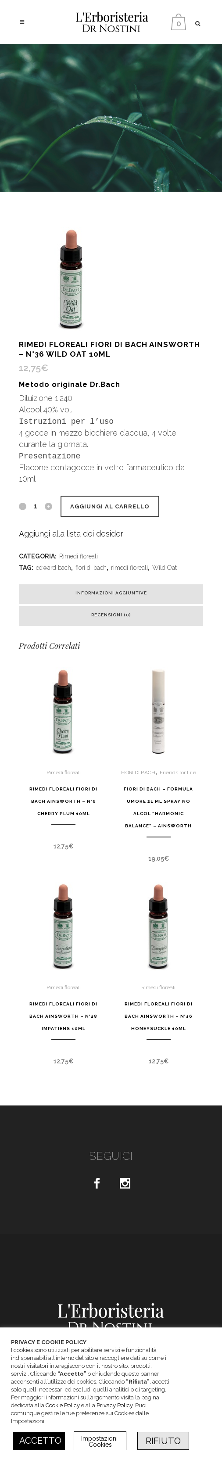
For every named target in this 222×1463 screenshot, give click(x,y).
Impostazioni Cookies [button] (100, 1441)
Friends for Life (178, 772)
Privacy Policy (114, 1405)
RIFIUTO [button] (163, 1441)
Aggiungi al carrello (110, 506)
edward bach (53, 567)
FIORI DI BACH (138, 772)
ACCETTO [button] (40, 1440)
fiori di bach (91, 567)
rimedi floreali (129, 567)
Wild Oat (164, 567)
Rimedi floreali (78, 556)
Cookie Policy (63, 1405)
